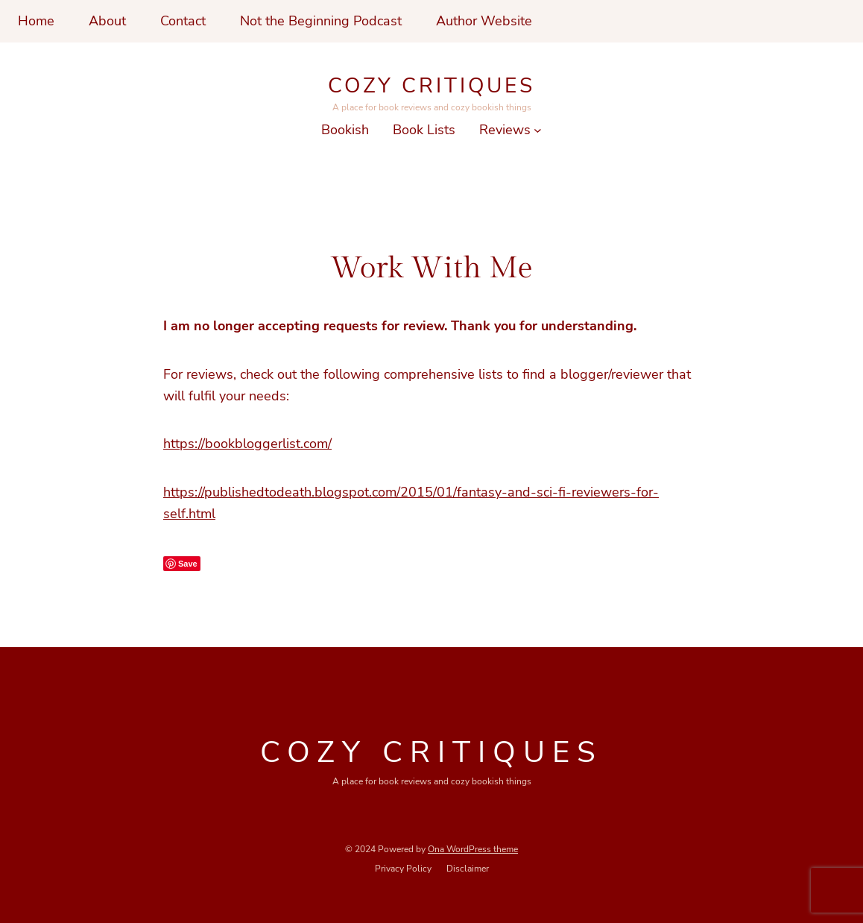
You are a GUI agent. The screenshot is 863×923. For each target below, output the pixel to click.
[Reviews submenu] (538, 130)
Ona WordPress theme (473, 849)
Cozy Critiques (431, 86)
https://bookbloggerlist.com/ (247, 444)
